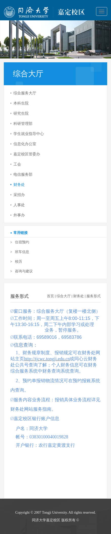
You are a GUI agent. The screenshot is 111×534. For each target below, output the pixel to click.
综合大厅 (64, 296)
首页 (50, 296)
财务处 (78, 296)
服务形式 (93, 296)
